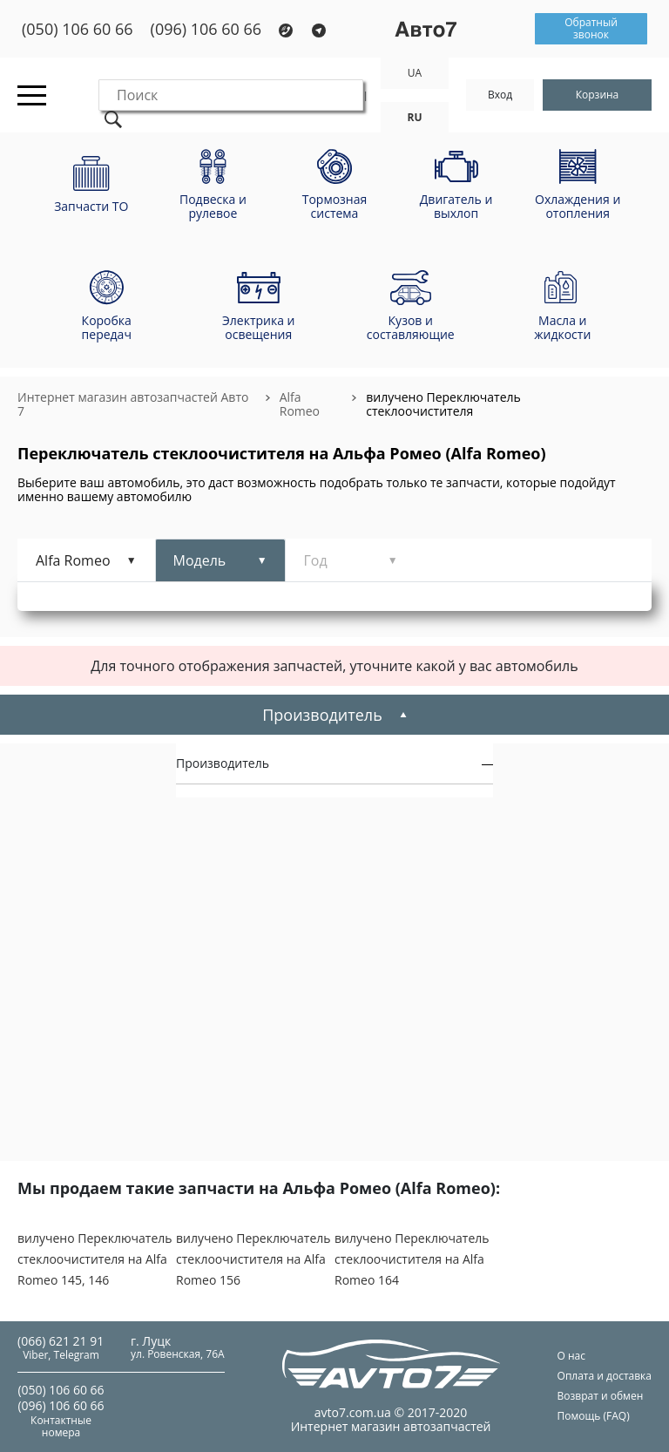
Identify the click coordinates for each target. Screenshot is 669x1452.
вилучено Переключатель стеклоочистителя (443, 404)
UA (415, 72)
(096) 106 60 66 (206, 29)
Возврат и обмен (601, 1395)
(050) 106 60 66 (77, 29)
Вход (500, 94)
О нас (571, 1355)
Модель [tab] (199, 560)
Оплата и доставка (605, 1375)
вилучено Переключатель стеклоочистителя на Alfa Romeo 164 (412, 1259)
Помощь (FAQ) (594, 1415)
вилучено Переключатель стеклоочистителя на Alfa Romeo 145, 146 (94, 1259)
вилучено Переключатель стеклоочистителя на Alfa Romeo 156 (253, 1259)
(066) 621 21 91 (60, 1341)
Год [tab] (316, 560)
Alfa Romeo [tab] (73, 560)
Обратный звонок (591, 28)
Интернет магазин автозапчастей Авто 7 (132, 404)
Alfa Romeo (300, 404)
